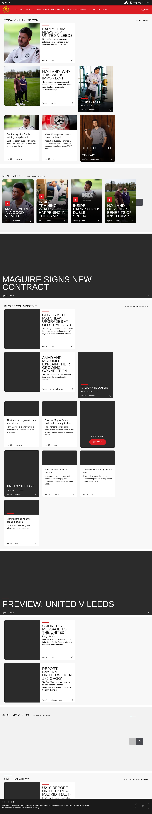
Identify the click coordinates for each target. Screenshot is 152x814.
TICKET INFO (52, 759)
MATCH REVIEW (18, 759)
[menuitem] (15, 9)
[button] (6, 2)
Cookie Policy (34, 808)
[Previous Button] (132, 150)
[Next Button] (139, 150)
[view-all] (143, 638)
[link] (71, 60)
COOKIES (8, 802)
